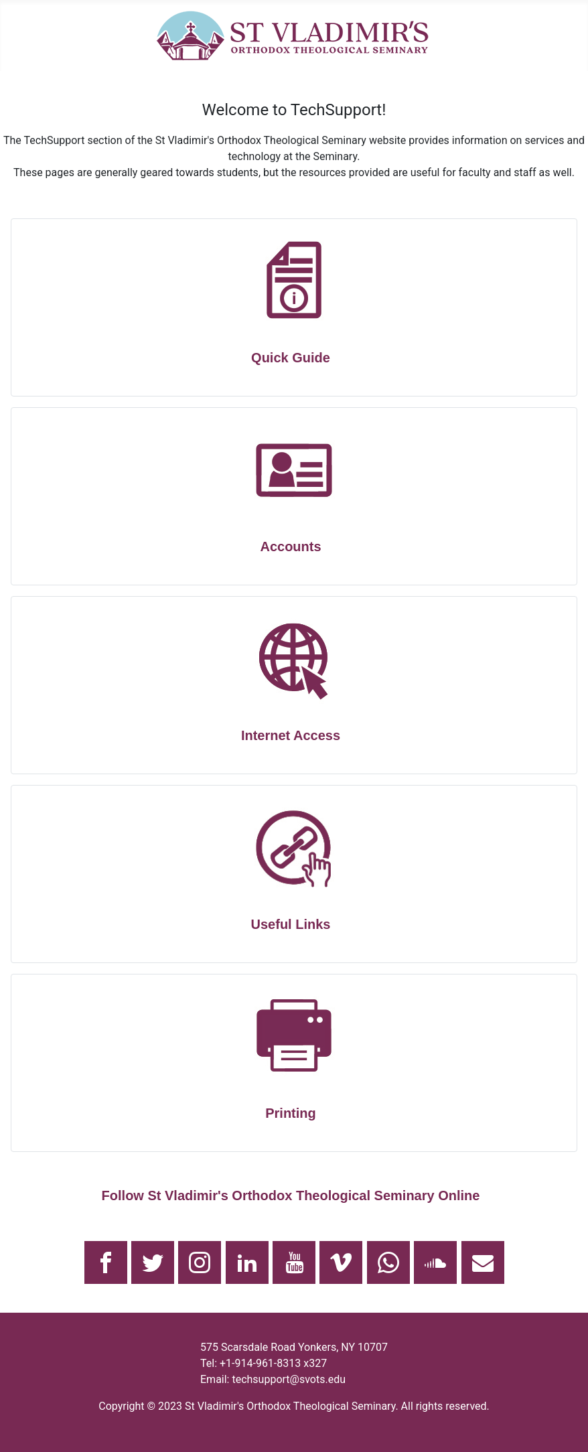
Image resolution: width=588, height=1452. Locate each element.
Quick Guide (290, 357)
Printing (290, 1113)
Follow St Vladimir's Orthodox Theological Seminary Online (291, 1195)
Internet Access (290, 735)
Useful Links (291, 924)
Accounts (290, 546)
